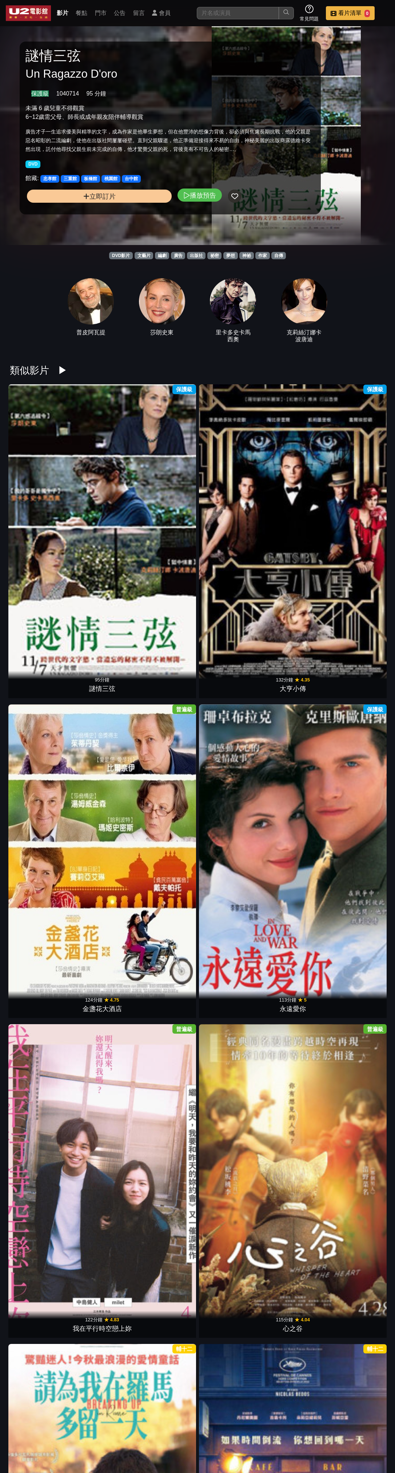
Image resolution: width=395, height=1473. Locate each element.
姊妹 (229, 703)
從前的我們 (36, 1268)
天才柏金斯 (358, 589)
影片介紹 (200, 1430)
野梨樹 (165, 1268)
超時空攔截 (101, 703)
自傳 (278, 255)
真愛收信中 (358, 1268)
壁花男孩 (165, 703)
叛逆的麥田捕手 (294, 1155)
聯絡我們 (342, 1430)
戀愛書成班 (358, 703)
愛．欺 (358, 1155)
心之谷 (358, 476)
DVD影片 (121, 255)
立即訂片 (68, 222)
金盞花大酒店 (165, 476)
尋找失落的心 (165, 1381)
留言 (139, 13)
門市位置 (271, 1430)
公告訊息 (307, 1430)
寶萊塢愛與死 (294, 816)
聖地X (230, 1042)
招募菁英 (200, 1445)
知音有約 (229, 1155)
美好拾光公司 (101, 589)
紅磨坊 (37, 816)
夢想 (230, 255)
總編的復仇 (358, 1042)
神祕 (246, 255)
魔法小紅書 (358, 929)
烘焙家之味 (36, 1155)
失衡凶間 (165, 1042)
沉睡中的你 (36, 1042)
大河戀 (294, 929)
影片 (62, 13)
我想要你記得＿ (294, 1268)
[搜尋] (238, 13)
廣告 (178, 255)
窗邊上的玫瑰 (36, 703)
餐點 (81, 13)
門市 (101, 13)
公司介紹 (235, 1445)
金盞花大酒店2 (36, 929)
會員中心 (271, 1445)
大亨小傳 (101, 476)
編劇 (162, 255)
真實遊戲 (229, 589)
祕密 (214, 255)
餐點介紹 (235, 1430)
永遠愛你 (229, 476)
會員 (161, 13)
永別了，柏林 (165, 929)
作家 (262, 255)
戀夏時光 (165, 1155)
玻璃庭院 (229, 1381)
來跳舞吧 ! (359, 816)
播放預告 (138, 221)
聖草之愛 (229, 1268)
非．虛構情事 (165, 589)
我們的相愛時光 (101, 816)
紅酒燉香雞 (101, 929)
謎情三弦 (37, 476)
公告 (119, 13)
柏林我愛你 (165, 816)
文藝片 (144, 255)
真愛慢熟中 (229, 816)
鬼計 (293, 1042)
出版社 (196, 255)
